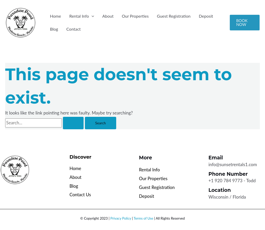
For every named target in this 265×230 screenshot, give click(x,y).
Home (55, 15)
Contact (73, 28)
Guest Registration (173, 15)
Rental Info (81, 16)
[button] (91, 16)
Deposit (206, 15)
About (108, 15)
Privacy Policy (121, 218)
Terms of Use (143, 218)
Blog (54, 28)
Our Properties (135, 15)
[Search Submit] (73, 123)
